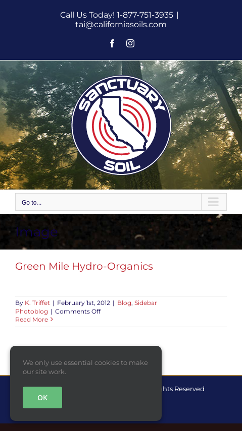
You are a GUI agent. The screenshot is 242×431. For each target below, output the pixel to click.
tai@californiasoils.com (121, 24)
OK (42, 397)
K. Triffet (37, 302)
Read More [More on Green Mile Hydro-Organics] (31, 319)
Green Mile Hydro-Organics (84, 266)
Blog (124, 302)
